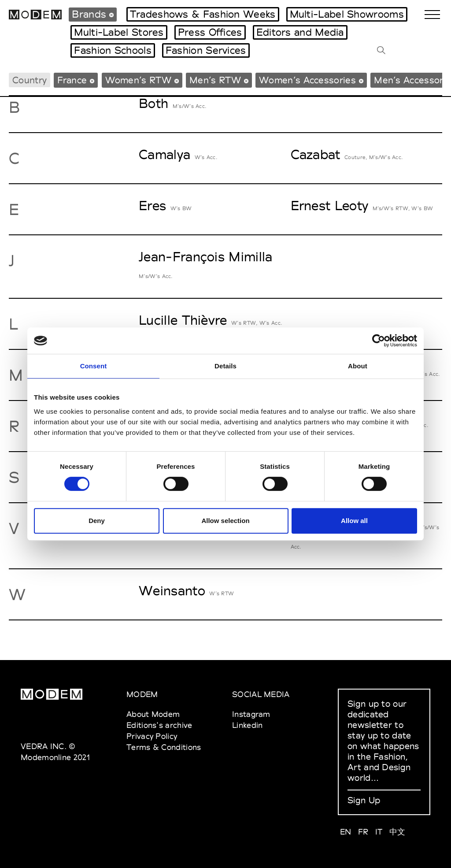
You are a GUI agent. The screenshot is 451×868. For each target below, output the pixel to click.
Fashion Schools (113, 50)
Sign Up (363, 800)
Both (153, 103)
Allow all (354, 520)
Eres (152, 205)
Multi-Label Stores (118, 32)
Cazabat (315, 154)
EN (345, 831)
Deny (97, 520)
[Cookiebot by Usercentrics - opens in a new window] (378, 340)
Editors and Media (300, 32)
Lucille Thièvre (183, 320)
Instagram (251, 714)
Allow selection (225, 520)
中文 (397, 831)
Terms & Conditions (163, 747)
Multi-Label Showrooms (347, 14)
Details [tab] (225, 366)
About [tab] (357, 366)
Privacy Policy (151, 736)
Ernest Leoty (330, 205)
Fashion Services (206, 50)
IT (379, 831)
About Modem (153, 714)
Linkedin (247, 725)
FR (363, 831)
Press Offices (210, 32)
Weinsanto (172, 590)
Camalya (164, 154)
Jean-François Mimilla (205, 256)
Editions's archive (159, 725)
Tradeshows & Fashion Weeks (203, 14)
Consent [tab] (93, 366)
